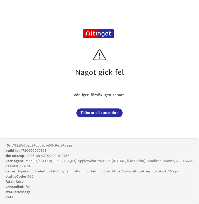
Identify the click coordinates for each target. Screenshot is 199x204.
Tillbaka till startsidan (99, 113)
